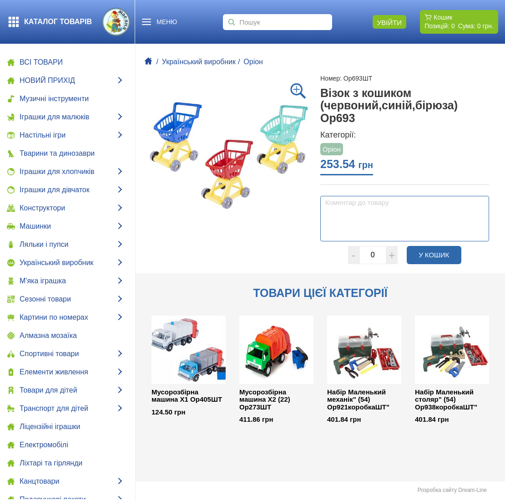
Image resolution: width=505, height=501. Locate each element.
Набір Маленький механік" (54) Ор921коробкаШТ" (358, 400)
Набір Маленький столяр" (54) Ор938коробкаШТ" (446, 400)
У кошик (440, 254)
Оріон (253, 62)
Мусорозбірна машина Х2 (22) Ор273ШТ (264, 400)
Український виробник (199, 62)
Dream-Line (472, 490)
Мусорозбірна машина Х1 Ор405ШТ (187, 396)
